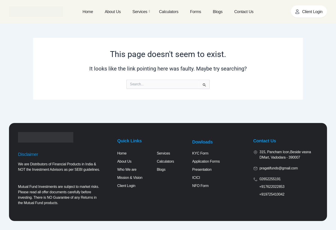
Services (141, 11)
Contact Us (243, 11)
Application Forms (206, 161)
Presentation (201, 169)
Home (88, 11)
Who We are (126, 169)
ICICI (196, 178)
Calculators (168, 11)
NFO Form (200, 186)
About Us (113, 11)
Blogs (217, 11)
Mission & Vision (129, 178)
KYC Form (200, 153)
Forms (195, 11)
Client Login (126, 186)
